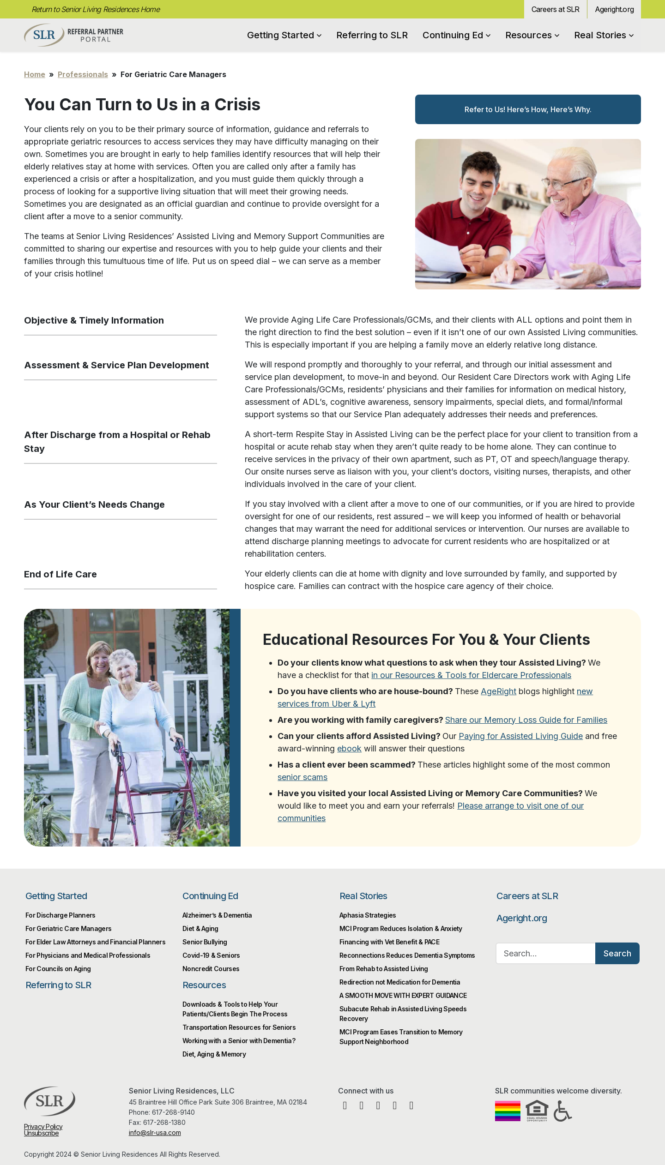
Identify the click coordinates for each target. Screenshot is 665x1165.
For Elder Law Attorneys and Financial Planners (95, 942)
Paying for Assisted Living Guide (521, 736)
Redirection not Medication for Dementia (399, 982)
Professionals (83, 74)
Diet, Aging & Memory (214, 1054)
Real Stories (604, 35)
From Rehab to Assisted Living (383, 969)
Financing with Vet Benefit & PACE (389, 942)
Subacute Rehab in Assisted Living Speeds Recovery (402, 1013)
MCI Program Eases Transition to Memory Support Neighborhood (400, 1036)
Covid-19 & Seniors (211, 955)
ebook (349, 748)
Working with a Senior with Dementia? (238, 1041)
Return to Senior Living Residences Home (95, 9)
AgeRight (498, 691)
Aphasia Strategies (367, 915)
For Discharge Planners (60, 915)
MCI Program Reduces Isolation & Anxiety (400, 928)
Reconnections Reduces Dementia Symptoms (407, 955)
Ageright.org (614, 9)
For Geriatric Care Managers (68, 928)
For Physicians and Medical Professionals (87, 955)
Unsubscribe (41, 1133)
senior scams (302, 777)
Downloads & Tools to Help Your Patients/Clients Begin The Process (234, 1009)
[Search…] (546, 953)
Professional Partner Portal (73, 35)
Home (34, 74)
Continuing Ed (456, 35)
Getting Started (284, 35)
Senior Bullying (204, 942)
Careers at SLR (556, 9)
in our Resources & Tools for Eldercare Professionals (471, 675)
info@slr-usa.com (155, 1132)
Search (617, 953)
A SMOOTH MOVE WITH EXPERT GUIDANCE (402, 995)
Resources (532, 35)
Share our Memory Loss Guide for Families (526, 720)
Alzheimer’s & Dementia (217, 915)
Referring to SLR (372, 35)
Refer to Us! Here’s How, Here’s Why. (528, 109)
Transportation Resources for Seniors (239, 1027)
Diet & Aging (200, 928)
